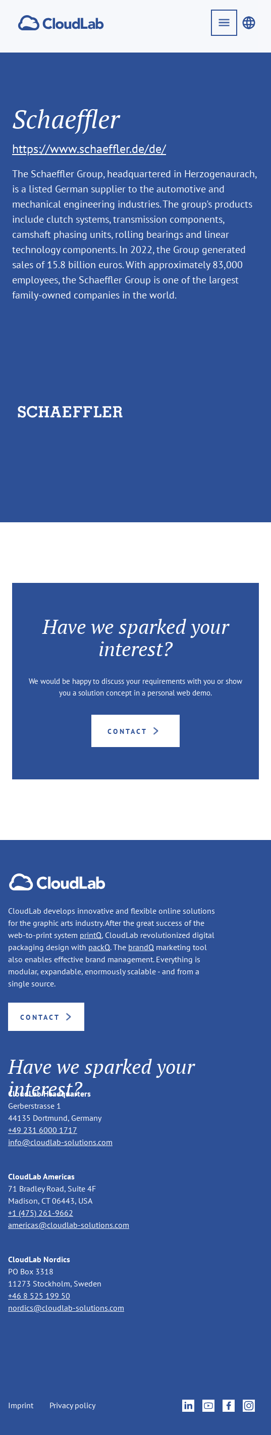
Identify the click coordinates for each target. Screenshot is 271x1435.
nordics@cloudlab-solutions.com (66, 1308)
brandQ (141, 947)
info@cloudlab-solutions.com (60, 1142)
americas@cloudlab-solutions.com (68, 1225)
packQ (99, 947)
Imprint (20, 1405)
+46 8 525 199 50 (39, 1296)
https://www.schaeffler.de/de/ (89, 149)
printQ (90, 935)
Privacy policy (72, 1405)
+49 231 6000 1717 (42, 1130)
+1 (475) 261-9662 (40, 1213)
